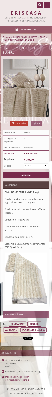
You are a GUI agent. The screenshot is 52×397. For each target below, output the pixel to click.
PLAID (42, 37)
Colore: (7, 165)
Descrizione (11, 184)
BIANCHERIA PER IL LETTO (25, 37)
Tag (5, 324)
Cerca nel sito (40, 5)
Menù (47, 5)
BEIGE (28, 165)
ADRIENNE (11, 329)
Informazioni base (14, 314)
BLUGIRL (34, 324)
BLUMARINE (17, 324)
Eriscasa (6, 37)
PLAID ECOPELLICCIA (33, 329)
